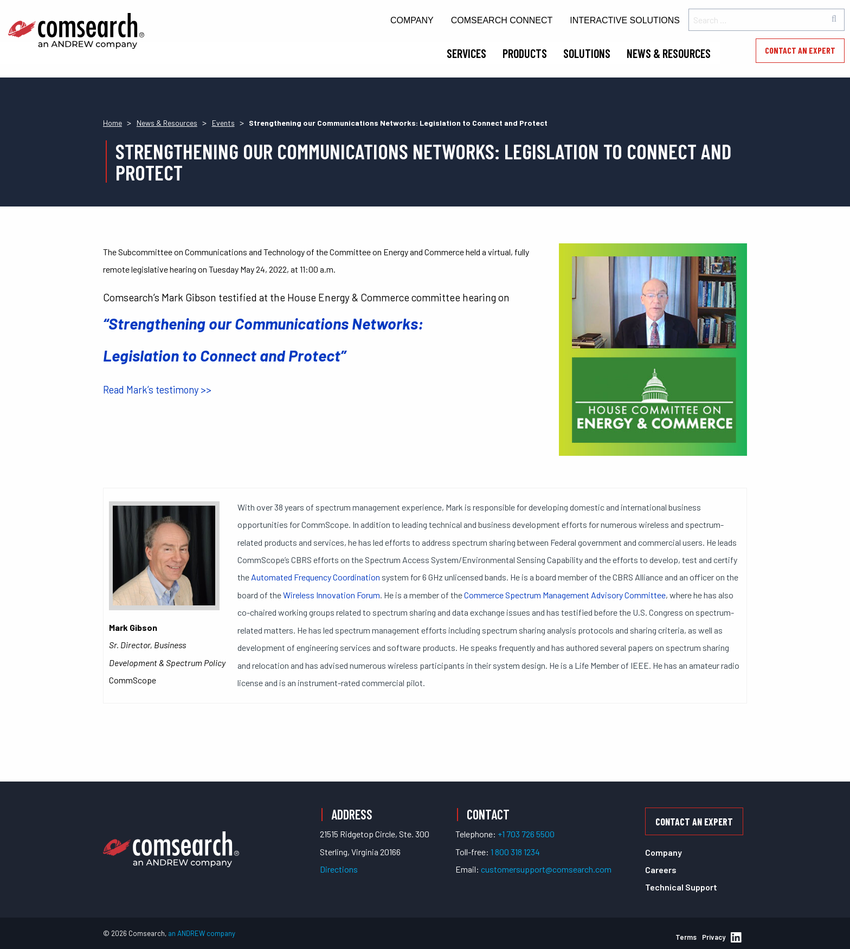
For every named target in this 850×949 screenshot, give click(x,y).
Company (412, 20)
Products (525, 53)
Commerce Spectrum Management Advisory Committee (565, 595)
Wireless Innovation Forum (331, 595)
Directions (339, 869)
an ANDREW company (201, 933)
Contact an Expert (800, 50)
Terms (686, 937)
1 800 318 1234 (515, 852)
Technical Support (681, 887)
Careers (661, 869)
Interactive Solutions (625, 20)
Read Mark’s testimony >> (157, 390)
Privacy (713, 937)
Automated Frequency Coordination (315, 577)
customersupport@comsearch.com (546, 869)
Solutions (586, 53)
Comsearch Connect (502, 20)
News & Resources (669, 53)
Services (466, 53)
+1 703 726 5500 (526, 834)
